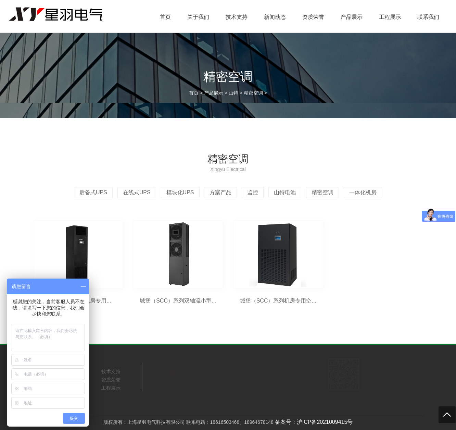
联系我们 (428, 17)
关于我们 (198, 17)
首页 (165, 17)
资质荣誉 (313, 17)
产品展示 (352, 17)
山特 (233, 93)
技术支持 (237, 17)
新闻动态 (275, 17)
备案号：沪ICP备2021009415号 (314, 422)
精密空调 (253, 93)
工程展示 (390, 17)
